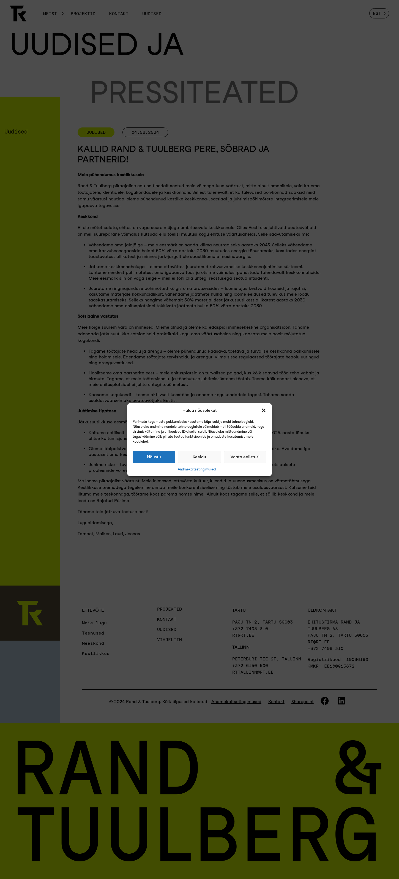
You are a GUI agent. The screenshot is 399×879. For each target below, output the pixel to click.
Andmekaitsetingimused (197, 469)
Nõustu (154, 457)
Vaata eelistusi (245, 457)
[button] (263, 410)
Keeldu (199, 457)
